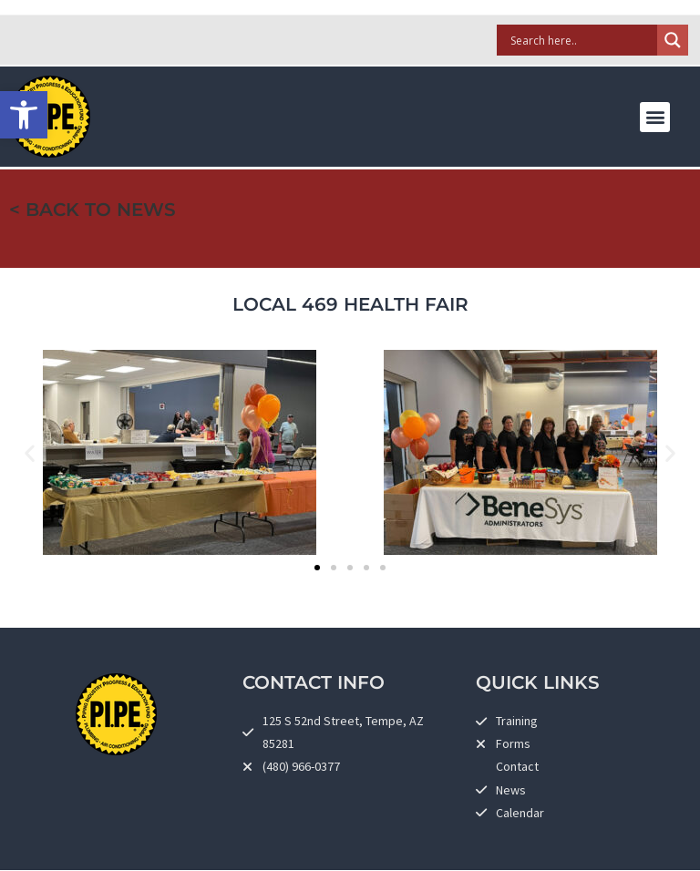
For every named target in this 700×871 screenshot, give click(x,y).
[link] (23, 114)
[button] (655, 117)
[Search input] (581, 40)
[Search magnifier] (672, 40)
